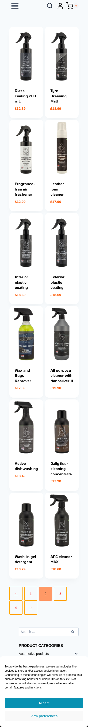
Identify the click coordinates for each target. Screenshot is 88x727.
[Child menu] (76, 653)
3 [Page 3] (60, 594)
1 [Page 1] (31, 594)
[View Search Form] (49, 6)
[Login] (60, 5)
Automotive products (34, 654)
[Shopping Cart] (72, 5)
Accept (44, 703)
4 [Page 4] (16, 608)
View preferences (44, 716)
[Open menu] (15, 5)
